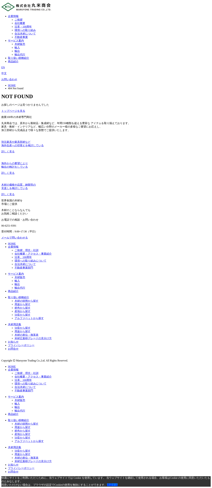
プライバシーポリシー (21, 345)
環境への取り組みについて (30, 260)
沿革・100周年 (23, 26)
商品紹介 (13, 61)
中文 (4, 73)
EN (3, 67)
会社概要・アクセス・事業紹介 (33, 253)
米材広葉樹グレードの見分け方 (33, 338)
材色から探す (22, 307)
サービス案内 (16, 40)
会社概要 (20, 23)
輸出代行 (20, 54)
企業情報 (13, 16)
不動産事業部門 (24, 267)
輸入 (17, 47)
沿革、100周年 (23, 257)
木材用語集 (14, 324)
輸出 (17, 51)
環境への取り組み (25, 30)
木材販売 (20, 44)
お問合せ (13, 348)
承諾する (112, 484)
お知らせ (13, 341)
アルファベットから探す (29, 318)
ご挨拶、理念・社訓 (26, 250)
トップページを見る (13, 110)
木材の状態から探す (26, 300)
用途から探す (22, 304)
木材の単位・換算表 (26, 334)
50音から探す (22, 314)
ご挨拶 (19, 19)
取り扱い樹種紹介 (18, 58)
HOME (12, 85)
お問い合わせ (9, 79)
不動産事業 (21, 37)
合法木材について (25, 33)
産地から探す (22, 311)
